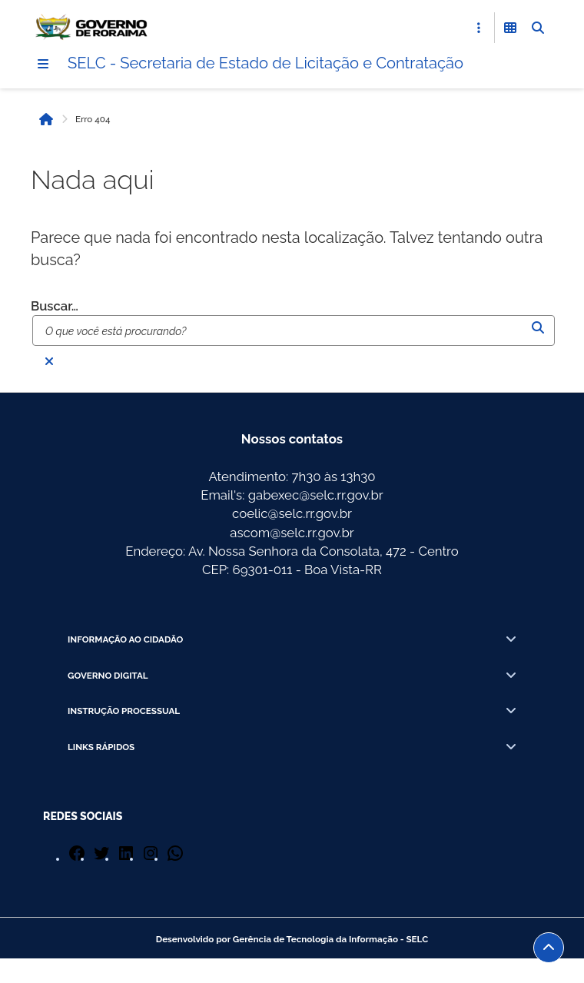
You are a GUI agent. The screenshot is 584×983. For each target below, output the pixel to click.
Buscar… (54, 306)
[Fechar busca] (49, 361)
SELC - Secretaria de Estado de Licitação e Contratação (265, 63)
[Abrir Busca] (538, 27)
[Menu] (43, 63)
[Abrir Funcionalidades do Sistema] (510, 27)
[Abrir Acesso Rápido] (478, 27)
